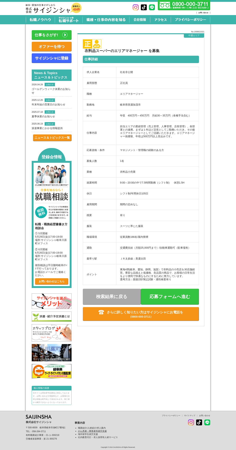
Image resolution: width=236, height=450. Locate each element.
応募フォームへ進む (170, 296)
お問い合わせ (203, 13)
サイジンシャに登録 (51, 58)
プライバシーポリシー (171, 416)
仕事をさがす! (46, 35)
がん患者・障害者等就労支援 (92, 431)
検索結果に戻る (111, 296)
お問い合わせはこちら (52, 281)
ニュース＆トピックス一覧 (52, 137)
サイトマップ (189, 416)
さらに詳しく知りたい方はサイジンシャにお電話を (145, 312)
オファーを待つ (52, 47)
